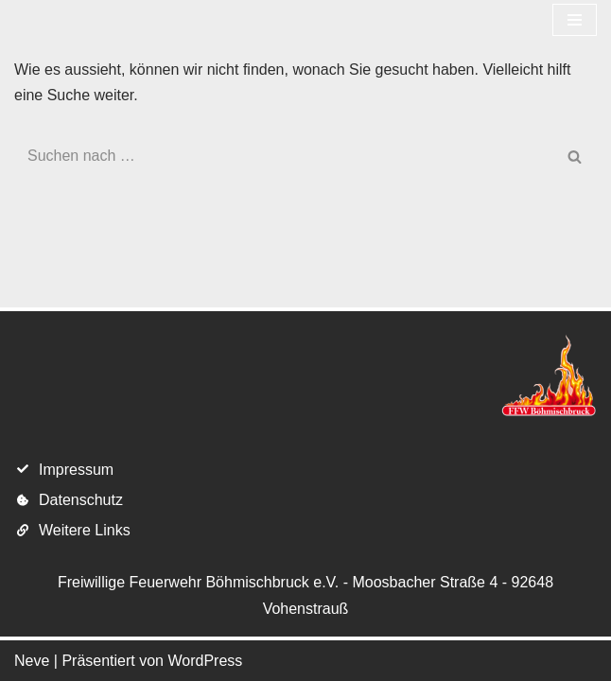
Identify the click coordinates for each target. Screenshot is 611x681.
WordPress (204, 661)
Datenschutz (81, 500)
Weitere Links (85, 530)
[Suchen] (284, 156)
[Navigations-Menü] (574, 20)
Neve (31, 661)
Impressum (76, 470)
